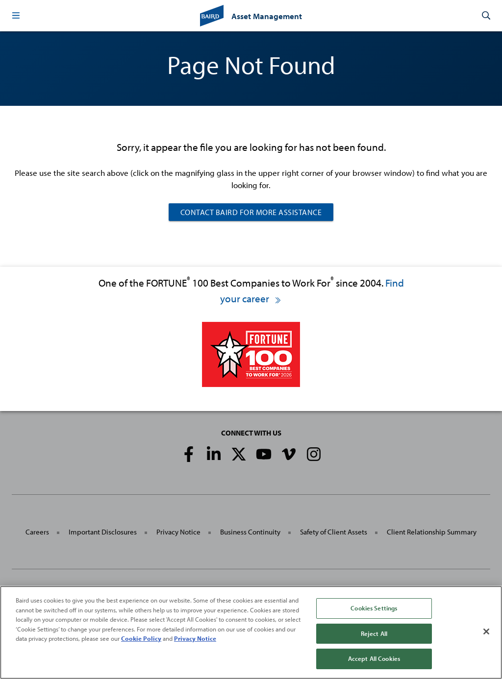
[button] (15, 15)
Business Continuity (250, 531)
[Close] (486, 631)
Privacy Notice (178, 531)
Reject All (374, 633)
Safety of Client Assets (333, 531)
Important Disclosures (103, 531)
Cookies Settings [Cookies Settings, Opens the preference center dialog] (374, 608)
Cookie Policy (141, 638)
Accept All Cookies (374, 658)
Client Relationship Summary (432, 531)
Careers (37, 531)
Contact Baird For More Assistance (251, 212)
